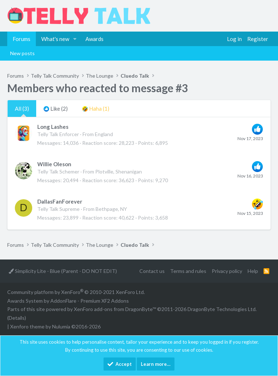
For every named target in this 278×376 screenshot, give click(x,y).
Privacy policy (227, 271)
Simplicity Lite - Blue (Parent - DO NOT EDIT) (63, 271)
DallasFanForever (59, 201)
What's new (55, 39)
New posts (22, 53)
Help (253, 271)
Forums (21, 39)
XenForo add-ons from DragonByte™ (115, 309)
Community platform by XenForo (76, 292)
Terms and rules (188, 271)
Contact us (152, 271)
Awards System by (68, 301)
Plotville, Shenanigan (118, 171)
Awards (94, 39)
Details (17, 318)
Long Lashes (52, 126)
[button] (75, 39)
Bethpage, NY (111, 209)
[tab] (55, 108)
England (104, 134)
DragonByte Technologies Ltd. (222, 309)
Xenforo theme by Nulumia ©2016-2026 (55, 326)
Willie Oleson (54, 164)
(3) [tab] (22, 108)
